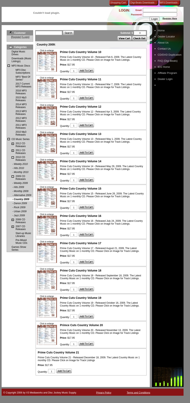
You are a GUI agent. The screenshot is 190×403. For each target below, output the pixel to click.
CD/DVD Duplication (170, 54)
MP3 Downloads (167, 2)
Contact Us (164, 48)
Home (161, 30)
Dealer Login (165, 79)
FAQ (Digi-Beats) (167, 60)
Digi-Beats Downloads (142, 2)
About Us (163, 42)
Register (16, 37)
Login (26, 37)
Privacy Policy (103, 392)
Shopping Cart (118, 2)
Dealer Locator (166, 36)
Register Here (170, 18)
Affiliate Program (167, 72)
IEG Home (164, 66)
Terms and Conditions (138, 392)
